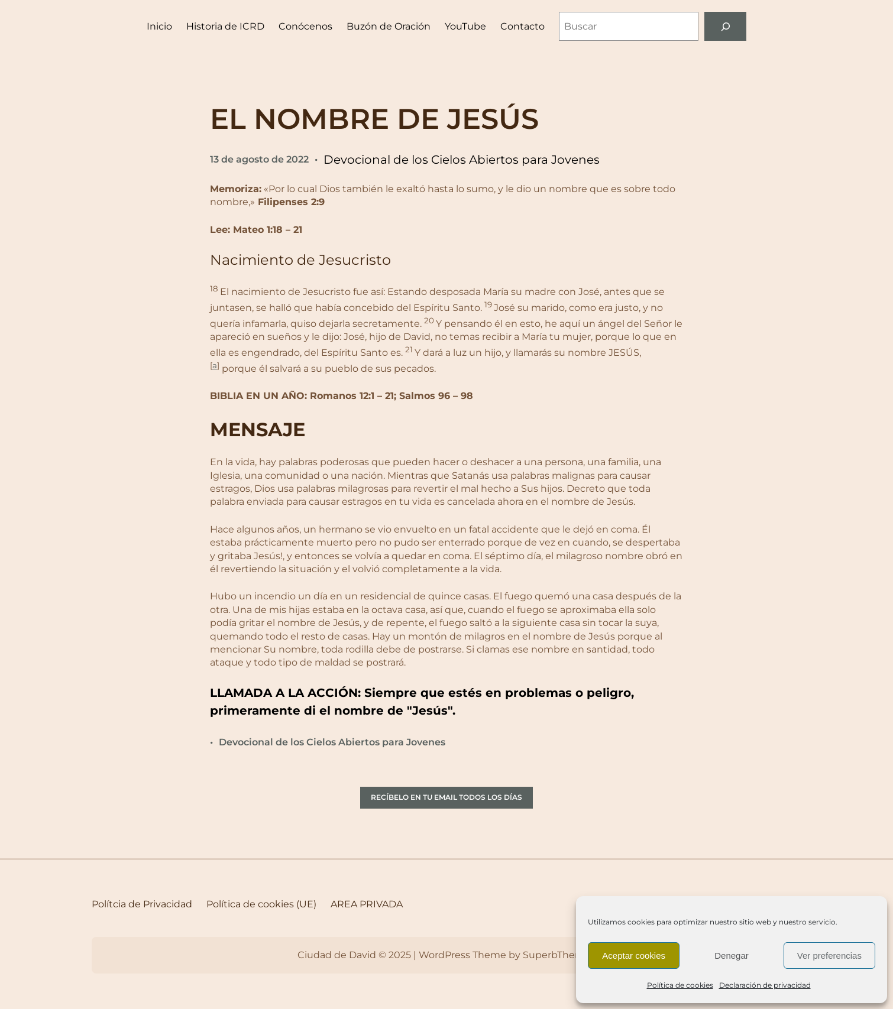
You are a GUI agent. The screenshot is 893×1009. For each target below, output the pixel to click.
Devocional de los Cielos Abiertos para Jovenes (461, 160)
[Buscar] (725, 26)
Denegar (731, 955)
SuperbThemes (559, 955)
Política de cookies (680, 985)
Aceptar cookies (633, 955)
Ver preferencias (829, 955)
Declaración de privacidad (765, 985)
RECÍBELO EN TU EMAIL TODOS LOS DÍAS (446, 797)
